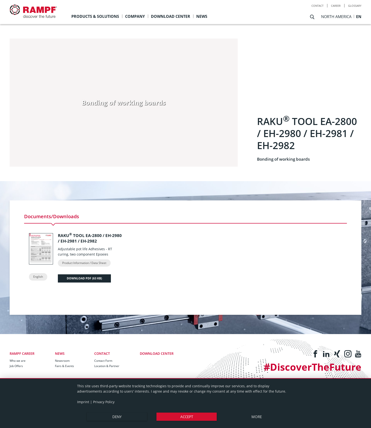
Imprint (83, 402)
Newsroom (62, 361)
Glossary (354, 5)
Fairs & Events (64, 366)
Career (336, 5)
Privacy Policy (104, 402)
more (256, 416)
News (60, 353)
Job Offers (16, 366)
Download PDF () (84, 278)
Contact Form (103, 361)
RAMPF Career (22, 353)
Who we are (18, 361)
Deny (116, 416)
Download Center (157, 353)
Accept (186, 416)
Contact (317, 5)
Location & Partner (106, 366)
